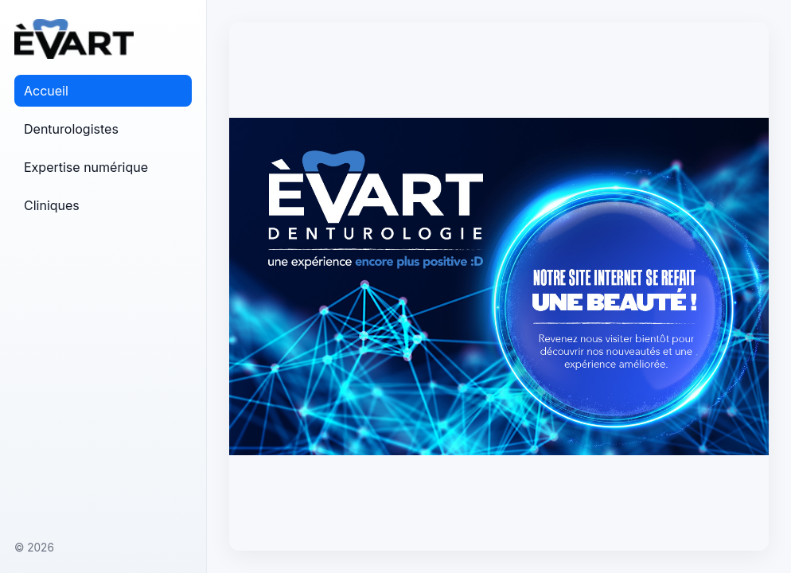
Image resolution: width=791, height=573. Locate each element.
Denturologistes (71, 129)
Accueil (46, 91)
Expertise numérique (86, 167)
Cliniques (52, 205)
